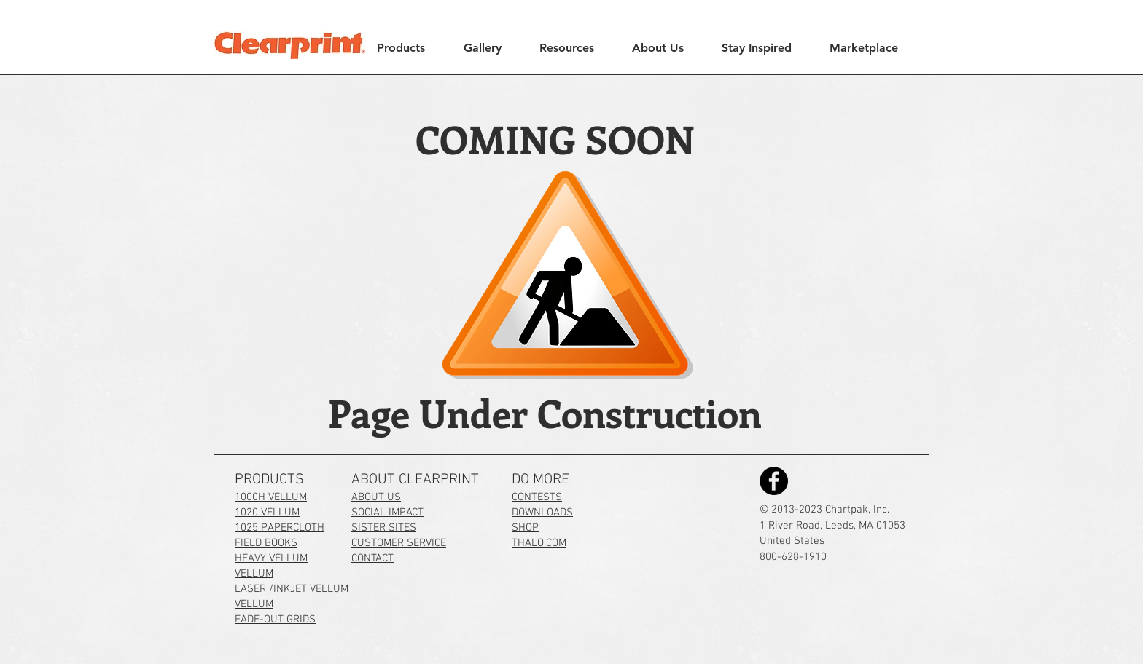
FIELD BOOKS (266, 543)
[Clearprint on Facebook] (774, 481)
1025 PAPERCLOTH (279, 527)
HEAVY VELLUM (271, 558)
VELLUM (254, 573)
